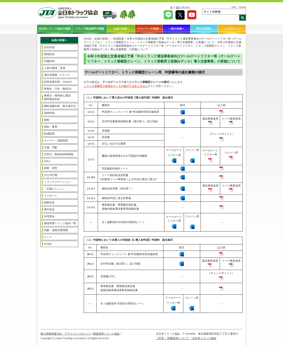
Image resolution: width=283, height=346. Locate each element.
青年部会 (49, 209)
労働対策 (49, 61)
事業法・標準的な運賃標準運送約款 (57, 97)
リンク (48, 237)
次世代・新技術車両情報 (58, 154)
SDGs (47, 161)
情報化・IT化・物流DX (58, 88)
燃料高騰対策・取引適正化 (60, 106)
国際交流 (49, 202)
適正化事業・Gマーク (57, 74)
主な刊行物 (50, 175)
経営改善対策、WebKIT (58, 81)
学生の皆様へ (204, 29)
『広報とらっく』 (54, 188)
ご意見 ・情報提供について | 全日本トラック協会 (186, 338)
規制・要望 (50, 126)
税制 (46, 119)
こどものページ (232, 29)
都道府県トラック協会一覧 (60, 223)
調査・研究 (50, 168)
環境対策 (49, 54)
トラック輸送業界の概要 (89, 29)
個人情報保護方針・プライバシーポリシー (65, 333)
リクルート (50, 195)
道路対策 (49, 113)
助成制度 (49, 133)
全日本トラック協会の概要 (54, 29)
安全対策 (49, 47)
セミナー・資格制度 (56, 140)
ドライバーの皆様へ (149, 29)
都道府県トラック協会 (106, 333)
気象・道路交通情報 (56, 230)
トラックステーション (57, 181)
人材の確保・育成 (54, 68)
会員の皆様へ (121, 29)
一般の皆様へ (177, 29)
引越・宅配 (50, 147)
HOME (234, 7)
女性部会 (49, 216)
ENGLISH (242, 7)
